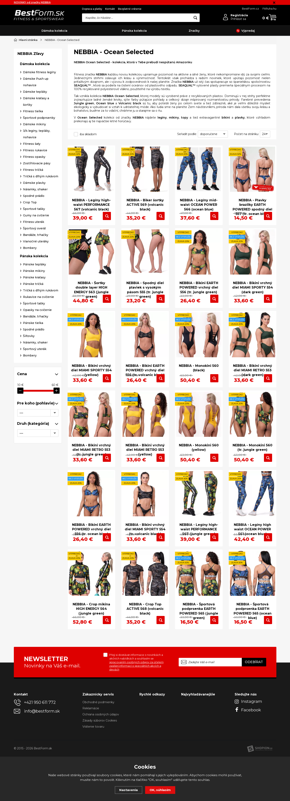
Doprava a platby (92, 8)
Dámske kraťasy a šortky (36, 178)
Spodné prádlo (33, 272)
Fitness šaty (31, 220)
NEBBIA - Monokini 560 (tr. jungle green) (252, 467)
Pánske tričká (33, 360)
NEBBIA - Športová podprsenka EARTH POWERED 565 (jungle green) (198, 644)
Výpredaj (245, 31)
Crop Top (30, 278)
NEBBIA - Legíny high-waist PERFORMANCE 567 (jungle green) (198, 555)
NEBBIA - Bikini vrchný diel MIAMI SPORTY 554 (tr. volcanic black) (145, 555)
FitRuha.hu (269, 8)
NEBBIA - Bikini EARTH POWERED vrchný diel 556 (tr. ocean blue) (91, 555)
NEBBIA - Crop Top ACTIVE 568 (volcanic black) (145, 641)
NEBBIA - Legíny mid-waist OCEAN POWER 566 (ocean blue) (199, 201)
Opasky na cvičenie (37, 386)
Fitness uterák (33, 298)
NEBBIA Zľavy (31, 130)
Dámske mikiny (34, 200)
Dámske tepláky (35, 168)
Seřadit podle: (187, 134)
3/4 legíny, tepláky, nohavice (36, 210)
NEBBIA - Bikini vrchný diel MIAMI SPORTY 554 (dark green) (252, 292)
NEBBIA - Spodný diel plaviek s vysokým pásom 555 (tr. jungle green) (145, 294)
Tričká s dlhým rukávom (40, 252)
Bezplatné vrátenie (129, 8)
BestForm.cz (250, 8)
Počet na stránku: (246, 134)
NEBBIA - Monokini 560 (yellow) (199, 467)
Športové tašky (34, 285)
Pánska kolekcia (134, 31)
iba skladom (88, 134)
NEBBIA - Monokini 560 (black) (199, 381)
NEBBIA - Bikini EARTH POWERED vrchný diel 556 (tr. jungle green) (198, 292)
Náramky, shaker (35, 265)
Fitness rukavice (35, 226)
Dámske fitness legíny (39, 148)
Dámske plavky (34, 259)
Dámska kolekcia (54, 31)
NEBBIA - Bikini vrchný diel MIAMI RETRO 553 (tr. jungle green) (91, 469)
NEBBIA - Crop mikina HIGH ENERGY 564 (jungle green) (91, 641)
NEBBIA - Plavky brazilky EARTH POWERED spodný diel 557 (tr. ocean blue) (252, 203)
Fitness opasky (34, 233)
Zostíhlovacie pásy (36, 239)
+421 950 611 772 (40, 746)
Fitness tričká (33, 246)
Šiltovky (29, 412)
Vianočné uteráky (36, 317)
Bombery (30, 324)
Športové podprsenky (39, 194)
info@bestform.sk (42, 755)
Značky (194, 31)
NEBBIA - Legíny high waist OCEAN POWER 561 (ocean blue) (252, 555)
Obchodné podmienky (98, 746)
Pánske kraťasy (34, 353)
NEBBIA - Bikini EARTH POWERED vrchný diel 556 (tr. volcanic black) (145, 383)
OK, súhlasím (160, 790)
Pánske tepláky (34, 340)
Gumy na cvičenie (36, 291)
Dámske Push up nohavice (35, 158)
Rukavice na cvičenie (38, 373)
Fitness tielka (33, 187)
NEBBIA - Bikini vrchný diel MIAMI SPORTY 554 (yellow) (91, 383)
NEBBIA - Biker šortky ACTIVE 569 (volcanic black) (145, 201)
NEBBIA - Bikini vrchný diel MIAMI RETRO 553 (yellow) (145, 469)
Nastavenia (128, 790)
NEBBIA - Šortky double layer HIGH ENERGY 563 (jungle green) (91, 294)
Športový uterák (34, 425)
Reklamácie (90, 752)
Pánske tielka (33, 399)
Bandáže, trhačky (35, 311)
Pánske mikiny (34, 347)
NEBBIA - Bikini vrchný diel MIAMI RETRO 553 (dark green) (252, 383)
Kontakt (110, 8)
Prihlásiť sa (238, 19)
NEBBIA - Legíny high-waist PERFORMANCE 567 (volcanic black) (91, 201)
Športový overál (34, 304)
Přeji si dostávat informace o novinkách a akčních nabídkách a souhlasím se (136, 706)
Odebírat (254, 706)
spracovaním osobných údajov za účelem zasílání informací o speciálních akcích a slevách (136, 710)
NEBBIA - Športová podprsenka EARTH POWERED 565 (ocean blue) (252, 644)
